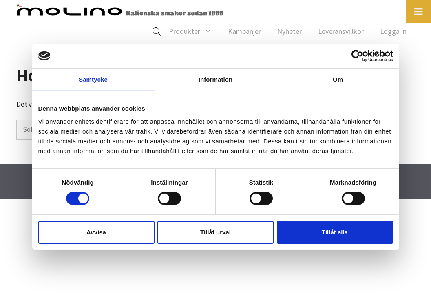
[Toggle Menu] (418, 11)
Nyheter (289, 31)
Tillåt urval (215, 232)
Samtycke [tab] (93, 79)
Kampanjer (244, 31)
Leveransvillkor (341, 31)
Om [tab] (338, 79)
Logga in (393, 31)
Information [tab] (216, 79)
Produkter (194, 31)
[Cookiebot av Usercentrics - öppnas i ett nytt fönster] (357, 56)
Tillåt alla (335, 232)
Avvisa (96, 232)
